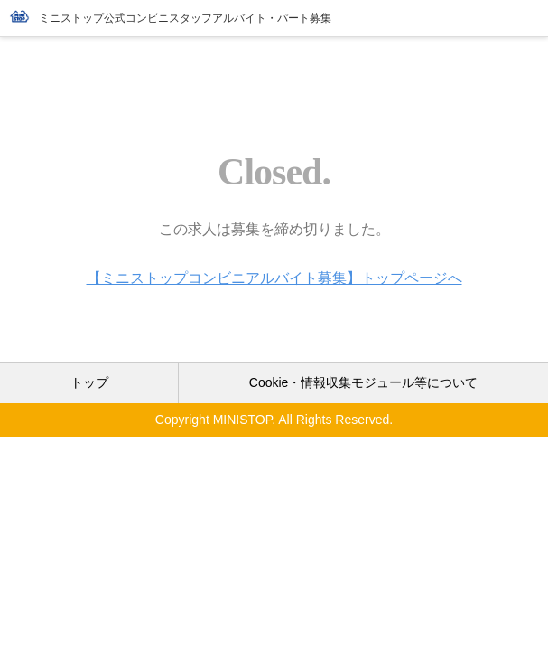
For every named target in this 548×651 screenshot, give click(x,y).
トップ (89, 382)
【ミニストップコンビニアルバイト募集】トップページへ (274, 278)
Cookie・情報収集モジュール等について (363, 382)
